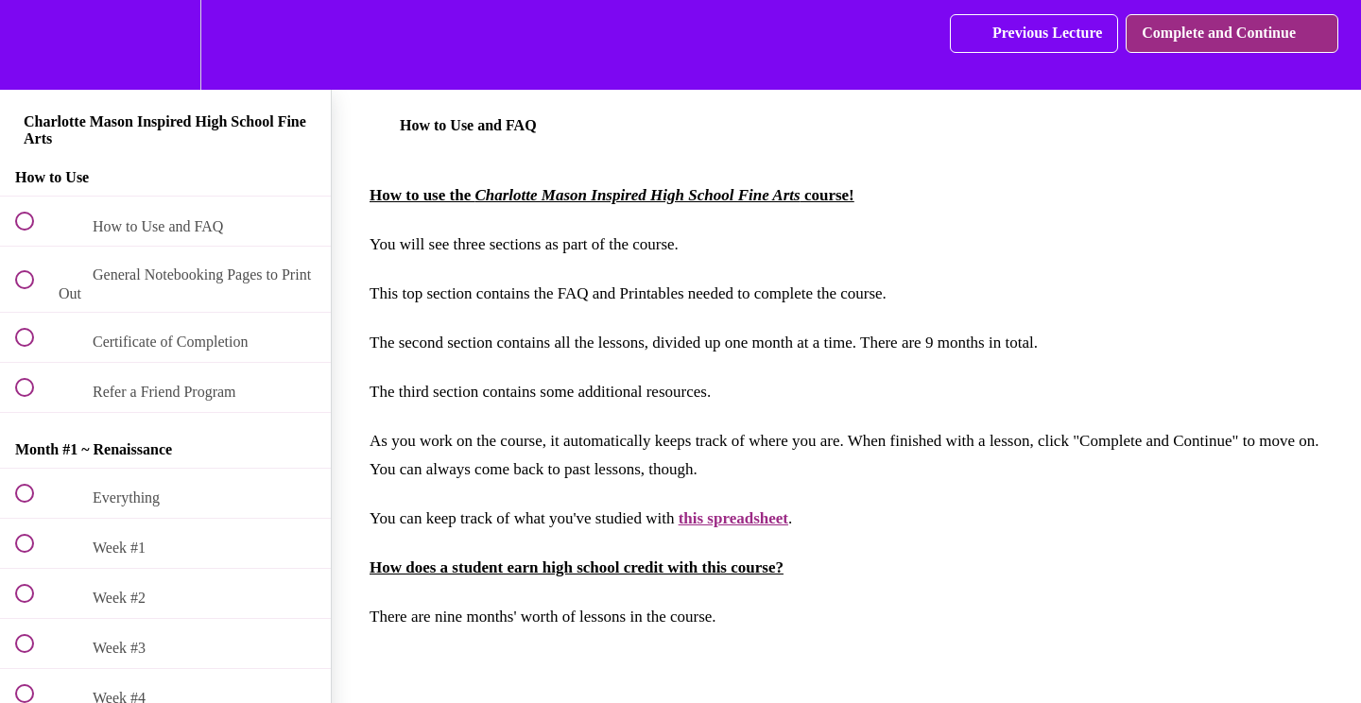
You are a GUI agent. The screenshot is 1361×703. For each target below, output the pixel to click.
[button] (35, 45)
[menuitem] (165, 45)
